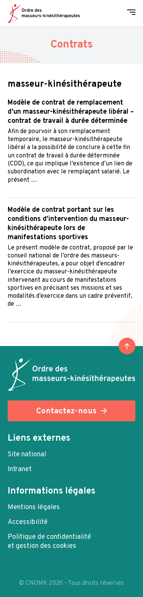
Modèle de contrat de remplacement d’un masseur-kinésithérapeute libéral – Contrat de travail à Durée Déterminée (71, 111)
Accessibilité (28, 522)
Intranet (20, 469)
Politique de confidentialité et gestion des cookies (49, 542)
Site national (27, 454)
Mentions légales (34, 507)
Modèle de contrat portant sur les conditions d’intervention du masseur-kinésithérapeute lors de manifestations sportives (68, 224)
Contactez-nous (66, 411)
